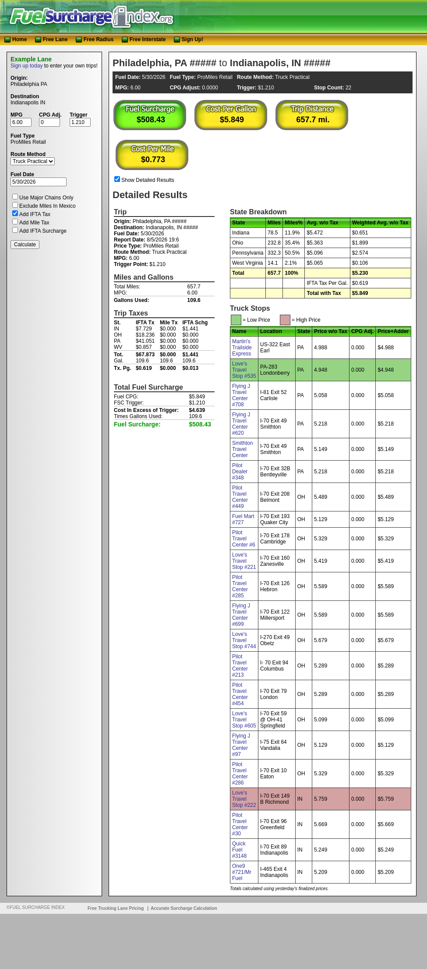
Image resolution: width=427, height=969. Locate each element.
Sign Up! (188, 39)
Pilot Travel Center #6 (243, 538)
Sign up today (26, 66)
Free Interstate (144, 39)
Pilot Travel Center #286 (240, 773)
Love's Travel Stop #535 (244, 370)
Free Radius (95, 39)
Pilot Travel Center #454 (240, 694)
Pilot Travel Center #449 (240, 497)
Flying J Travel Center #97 (241, 745)
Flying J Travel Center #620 (241, 424)
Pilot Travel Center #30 (240, 824)
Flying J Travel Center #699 (241, 615)
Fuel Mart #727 (243, 519)
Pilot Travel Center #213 (240, 665)
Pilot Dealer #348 (239, 471)
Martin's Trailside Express (242, 347)
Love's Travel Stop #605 (244, 719)
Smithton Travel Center (242, 449)
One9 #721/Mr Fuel (241, 872)
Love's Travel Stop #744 (244, 640)
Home (15, 39)
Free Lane (52, 39)
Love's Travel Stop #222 (244, 799)
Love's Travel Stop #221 (244, 561)
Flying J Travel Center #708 (241, 395)
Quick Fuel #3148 (239, 850)
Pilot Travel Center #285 (240, 586)
